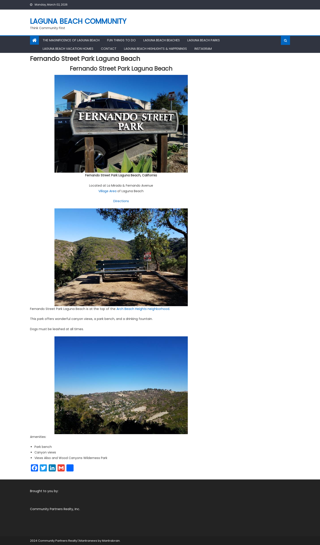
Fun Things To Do (121, 40)
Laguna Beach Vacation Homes (68, 48)
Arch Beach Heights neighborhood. (143, 309)
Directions (121, 201)
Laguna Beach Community (78, 21)
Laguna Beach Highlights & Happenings (155, 48)
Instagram (203, 48)
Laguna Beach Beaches (161, 40)
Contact (108, 48)
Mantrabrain (111, 541)
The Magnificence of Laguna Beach (71, 40)
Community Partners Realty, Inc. (55, 509)
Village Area (107, 191)
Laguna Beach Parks (203, 40)
